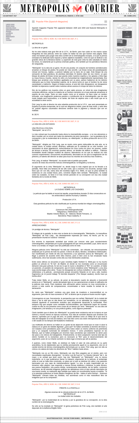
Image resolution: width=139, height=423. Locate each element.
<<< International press (99, 24)
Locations (9, 33)
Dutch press (10, 26)
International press (12, 29)
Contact (8, 40)
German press (11, 28)
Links (8, 38)
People (8, 34)
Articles (8, 31)
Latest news (10, 24)
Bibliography (10, 36)
